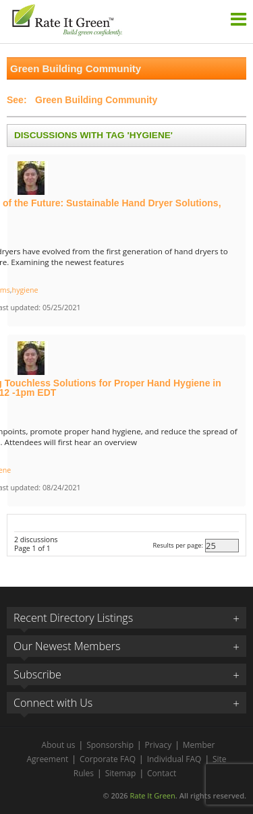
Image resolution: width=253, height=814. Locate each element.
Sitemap (120, 773)
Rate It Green (152, 795)
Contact (161, 773)
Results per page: (177, 545)
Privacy (158, 745)
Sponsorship (110, 745)
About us (59, 745)
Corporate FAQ (108, 759)
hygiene (25, 290)
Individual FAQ (174, 759)
